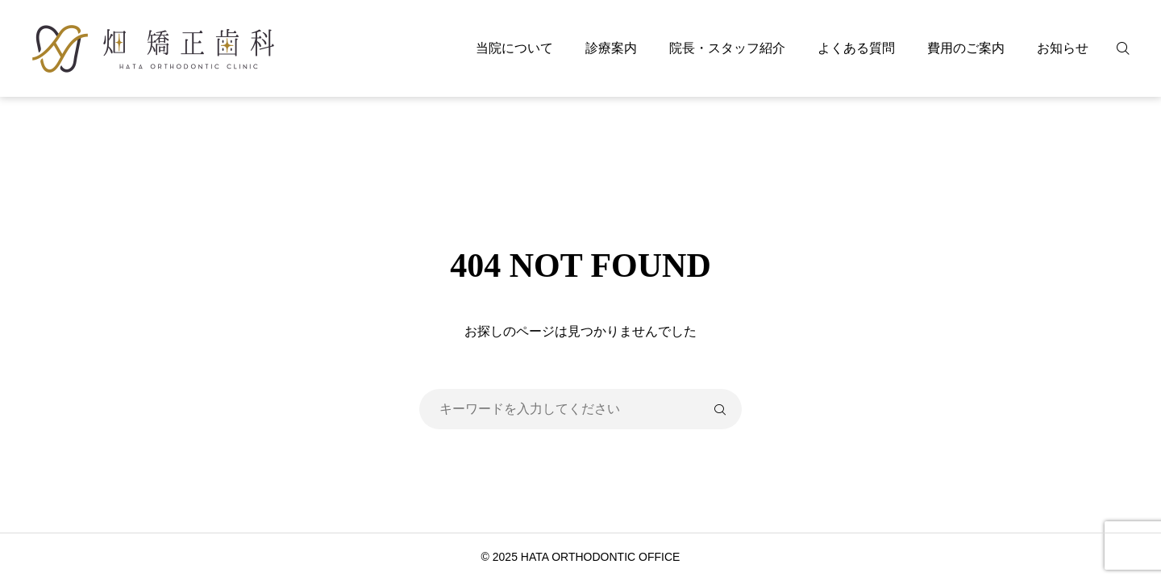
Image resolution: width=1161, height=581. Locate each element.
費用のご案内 (966, 48)
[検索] (1133, 48)
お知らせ (1062, 48)
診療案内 (611, 48)
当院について (514, 48)
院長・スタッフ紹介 (727, 48)
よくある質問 (856, 48)
